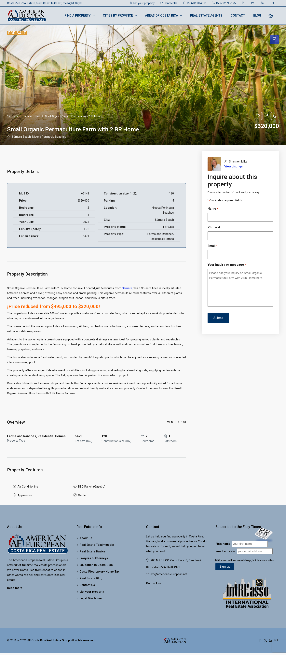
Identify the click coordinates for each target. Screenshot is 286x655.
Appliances (25, 492)
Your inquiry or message (227, 264)
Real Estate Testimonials (96, 541)
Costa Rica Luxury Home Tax (99, 568)
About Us (85, 534)
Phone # (214, 227)
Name (213, 208)
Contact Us (168, 3)
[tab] (274, 39)
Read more (14, 584)
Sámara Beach (32, 116)
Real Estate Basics (92, 548)
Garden (82, 492)
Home (15, 116)
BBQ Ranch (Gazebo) (91, 486)
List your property (142, 3)
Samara (127, 288)
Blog (257, 15)
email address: (225, 547)
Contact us (153, 579)
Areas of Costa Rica (161, 15)
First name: (223, 540)
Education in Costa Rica (96, 561)
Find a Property (78, 15)
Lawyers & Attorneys (93, 554)
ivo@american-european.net (169, 570)
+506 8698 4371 (195, 3)
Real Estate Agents (206, 15)
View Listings (233, 166)
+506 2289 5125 (224, 3)
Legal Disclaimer (91, 595)
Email (212, 246)
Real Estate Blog (90, 575)
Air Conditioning (28, 486)
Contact (238, 15)
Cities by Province (118, 15)
